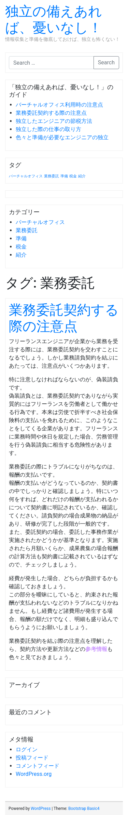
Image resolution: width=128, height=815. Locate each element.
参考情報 (96, 649)
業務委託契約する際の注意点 (51, 113)
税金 (21, 246)
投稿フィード (32, 757)
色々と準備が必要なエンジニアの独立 (62, 137)
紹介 (21, 255)
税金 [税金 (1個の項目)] (73, 176)
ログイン (27, 749)
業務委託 (27, 230)
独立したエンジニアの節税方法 (54, 121)
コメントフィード (37, 766)
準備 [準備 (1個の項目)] (64, 176)
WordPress (41, 808)
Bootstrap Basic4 (83, 808)
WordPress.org (34, 774)
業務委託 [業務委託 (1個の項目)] (51, 176)
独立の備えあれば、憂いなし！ (53, 19)
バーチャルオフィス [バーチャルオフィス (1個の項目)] (26, 176)
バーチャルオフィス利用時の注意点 (59, 104)
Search (106, 62)
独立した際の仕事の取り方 (48, 129)
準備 (21, 238)
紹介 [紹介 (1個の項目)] (82, 176)
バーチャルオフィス (40, 222)
